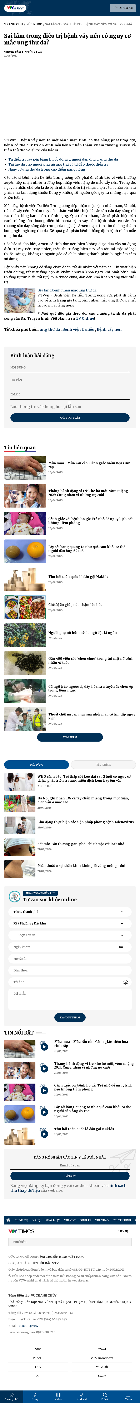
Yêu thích (103, 764)
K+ (38, 1376)
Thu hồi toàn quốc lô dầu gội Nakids (78, 577)
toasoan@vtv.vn (29, 1326)
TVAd (102, 1349)
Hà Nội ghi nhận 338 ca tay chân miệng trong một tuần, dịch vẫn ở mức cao (83, 800)
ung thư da (50, 329)
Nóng (35, 1397)
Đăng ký (70, 1176)
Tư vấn (105, 1397)
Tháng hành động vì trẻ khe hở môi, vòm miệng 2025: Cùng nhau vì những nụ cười (88, 493)
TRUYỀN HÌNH (122, 1220)
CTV (38, 1367)
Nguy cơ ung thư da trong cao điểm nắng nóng (46, 169)
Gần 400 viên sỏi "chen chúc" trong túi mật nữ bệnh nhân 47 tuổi (91, 661)
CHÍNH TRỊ (21, 1220)
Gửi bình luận (70, 417)
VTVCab (102, 1367)
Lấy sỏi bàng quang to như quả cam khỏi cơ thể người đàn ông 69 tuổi (86, 549)
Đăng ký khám (70, 1017)
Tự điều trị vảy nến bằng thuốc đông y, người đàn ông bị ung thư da (63, 159)
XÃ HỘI (36, 1220)
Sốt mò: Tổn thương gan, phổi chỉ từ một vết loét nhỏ (81, 844)
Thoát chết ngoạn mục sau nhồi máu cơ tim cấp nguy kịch (91, 716)
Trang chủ (11, 1397)
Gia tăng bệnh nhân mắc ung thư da (67, 290)
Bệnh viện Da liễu (78, 329)
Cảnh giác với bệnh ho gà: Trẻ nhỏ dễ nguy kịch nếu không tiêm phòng (91, 521)
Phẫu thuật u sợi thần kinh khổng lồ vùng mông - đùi (81, 866)
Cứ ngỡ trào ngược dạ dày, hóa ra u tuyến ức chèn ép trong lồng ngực (90, 689)
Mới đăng (36, 764)
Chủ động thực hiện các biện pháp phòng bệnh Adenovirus (86, 822)
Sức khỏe (34, 24)
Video (58, 1397)
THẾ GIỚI (70, 1220)
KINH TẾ (85, 1220)
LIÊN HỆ (124, 1231)
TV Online (85, 318)
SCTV (102, 1376)
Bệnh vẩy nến (109, 329)
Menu (128, 1397)
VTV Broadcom (102, 1358)
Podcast (82, 1397)
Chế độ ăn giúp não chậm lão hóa (75, 605)
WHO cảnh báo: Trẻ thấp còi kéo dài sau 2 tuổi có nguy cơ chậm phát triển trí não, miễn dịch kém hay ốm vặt (84, 779)
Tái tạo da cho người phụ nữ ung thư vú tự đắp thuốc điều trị (58, 164)
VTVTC (38, 1358)
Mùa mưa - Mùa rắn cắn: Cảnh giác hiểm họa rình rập (89, 465)
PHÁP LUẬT (53, 1220)
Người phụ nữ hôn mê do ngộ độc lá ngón (82, 633)
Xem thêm (70, 737)
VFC (38, 1349)
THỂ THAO (102, 1220)
